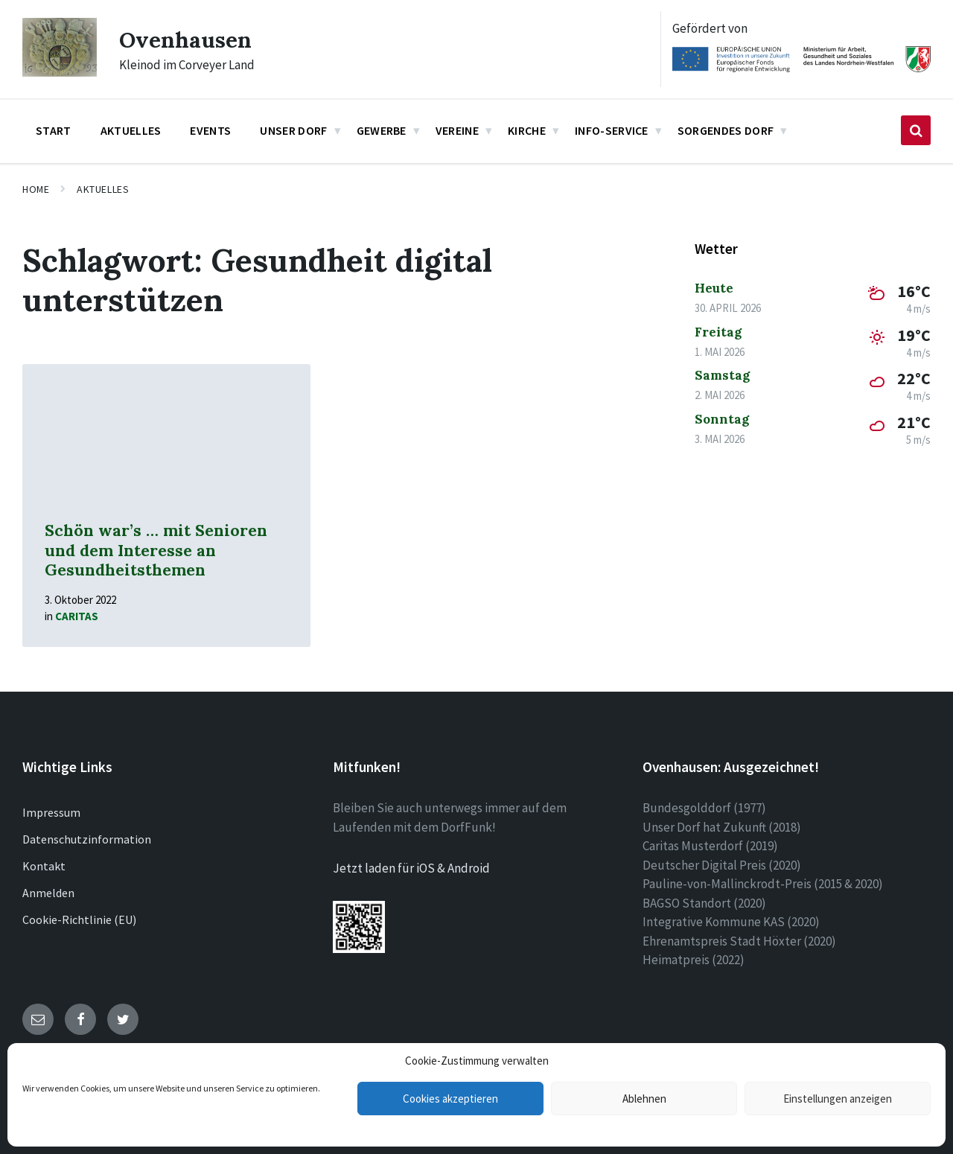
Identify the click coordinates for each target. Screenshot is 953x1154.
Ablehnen (644, 1098)
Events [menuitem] (210, 130)
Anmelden (48, 892)
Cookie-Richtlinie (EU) (79, 919)
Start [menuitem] (53, 130)
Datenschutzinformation (86, 839)
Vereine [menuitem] (457, 130)
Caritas (76, 616)
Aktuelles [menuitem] (131, 130)
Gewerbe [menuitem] (382, 130)
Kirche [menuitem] (527, 130)
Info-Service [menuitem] (611, 130)
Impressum (51, 812)
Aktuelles (103, 189)
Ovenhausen (185, 39)
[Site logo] (59, 72)
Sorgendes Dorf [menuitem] (726, 130)
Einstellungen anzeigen (837, 1098)
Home (35, 189)
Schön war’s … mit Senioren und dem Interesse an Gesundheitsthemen (156, 550)
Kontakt (44, 865)
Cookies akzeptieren (450, 1098)
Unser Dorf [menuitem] (293, 130)
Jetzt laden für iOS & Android (411, 868)
